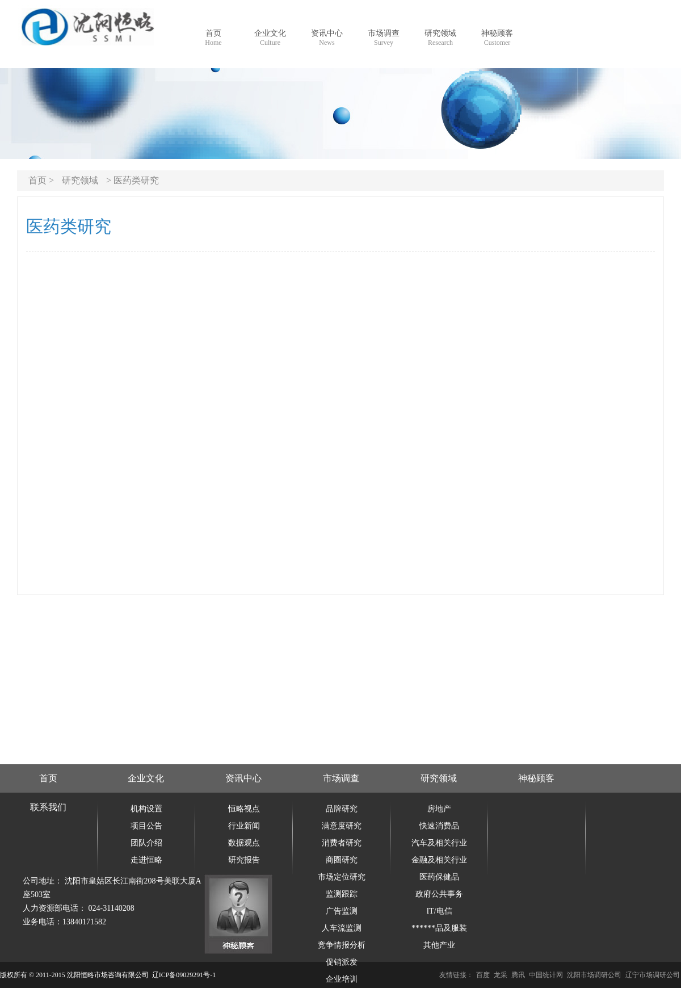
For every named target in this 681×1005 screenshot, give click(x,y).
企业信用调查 (341, 996)
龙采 (500, 975)
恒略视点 (244, 809)
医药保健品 (439, 877)
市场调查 (341, 778)
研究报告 (244, 860)
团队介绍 (146, 843)
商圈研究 (342, 860)
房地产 (439, 809)
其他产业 (439, 945)
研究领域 (80, 180)
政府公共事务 (439, 894)
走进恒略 (146, 860)
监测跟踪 (342, 894)
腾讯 (518, 975)
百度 (483, 975)
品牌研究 (342, 809)
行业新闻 (244, 826)
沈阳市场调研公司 (594, 975)
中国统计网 (546, 975)
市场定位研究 (341, 877)
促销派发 (342, 962)
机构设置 (146, 809)
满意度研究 (341, 826)
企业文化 (146, 778)
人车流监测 (341, 928)
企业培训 (342, 979)
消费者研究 (341, 843)
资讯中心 (243, 778)
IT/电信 (439, 911)
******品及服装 (439, 928)
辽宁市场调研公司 (652, 975)
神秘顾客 (536, 778)
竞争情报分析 (341, 945)
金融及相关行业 (439, 860)
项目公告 (146, 826)
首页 (48, 778)
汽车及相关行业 (439, 843)
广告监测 (342, 911)
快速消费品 (439, 826)
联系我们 (48, 807)
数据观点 (244, 843)
